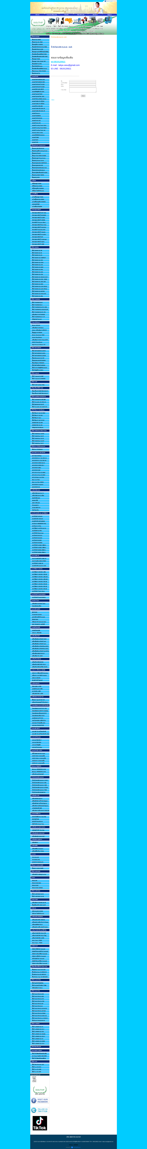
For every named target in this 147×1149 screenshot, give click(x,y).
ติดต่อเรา (110, 14)
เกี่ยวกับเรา (95, 14)
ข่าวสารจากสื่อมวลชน (52, 14)
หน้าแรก (37, 14)
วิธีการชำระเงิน (80, 14)
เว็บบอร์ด (66, 14)
